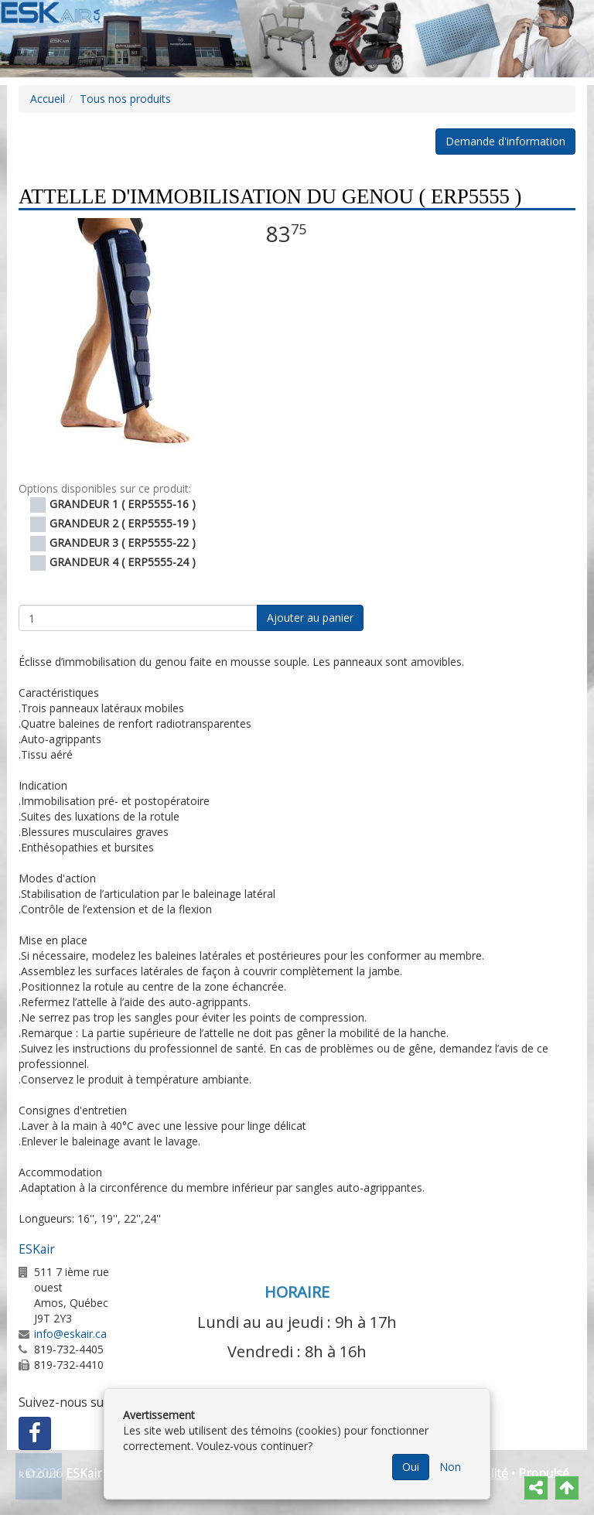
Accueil (47, 98)
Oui (410, 1466)
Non (450, 1466)
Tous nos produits (125, 98)
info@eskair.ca (70, 1333)
